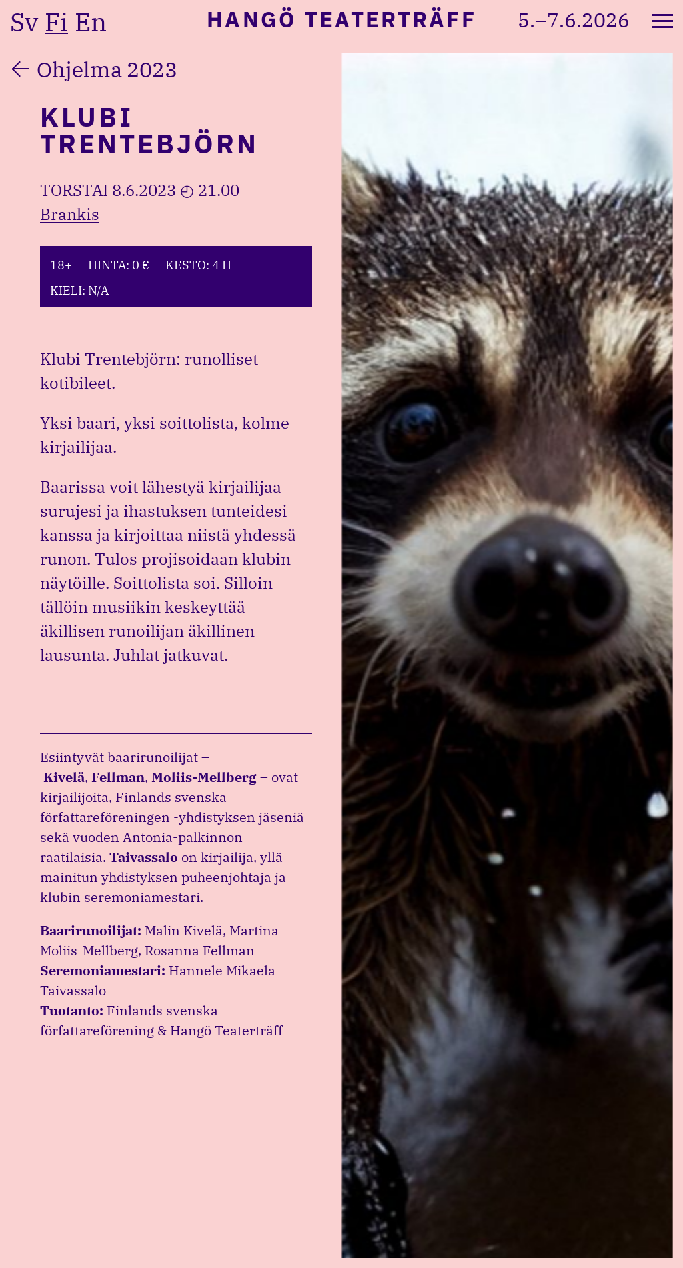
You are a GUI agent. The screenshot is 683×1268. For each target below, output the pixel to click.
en (91, 22)
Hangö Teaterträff (341, 19)
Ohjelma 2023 (107, 69)
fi (56, 22)
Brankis (69, 214)
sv (24, 22)
